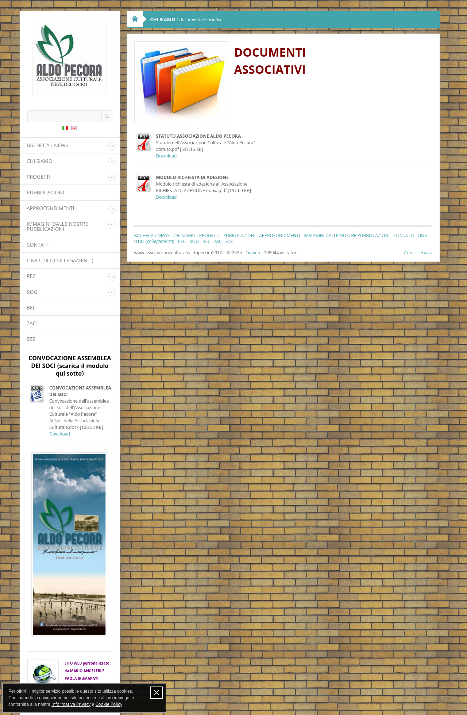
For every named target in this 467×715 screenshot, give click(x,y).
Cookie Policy (109, 704)
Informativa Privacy (70, 704)
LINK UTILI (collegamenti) (60, 260)
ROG (32, 291)
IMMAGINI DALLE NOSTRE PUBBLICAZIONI (57, 226)
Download (59, 434)
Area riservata (418, 253)
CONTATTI (39, 244)
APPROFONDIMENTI (50, 208)
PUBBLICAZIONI (45, 192)
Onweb (253, 253)
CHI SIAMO (40, 160)
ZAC (31, 323)
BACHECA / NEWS (47, 145)
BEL (31, 307)
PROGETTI (38, 176)
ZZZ (31, 338)
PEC (31, 276)
